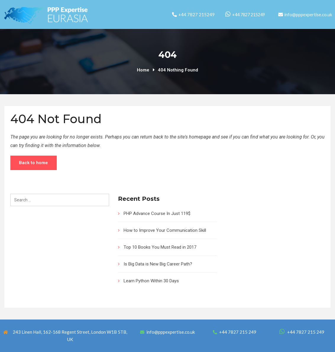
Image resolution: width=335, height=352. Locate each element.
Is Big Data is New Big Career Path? (158, 264)
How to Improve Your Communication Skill (165, 230)
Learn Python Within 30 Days (151, 280)
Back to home (34, 162)
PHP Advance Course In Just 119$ (157, 213)
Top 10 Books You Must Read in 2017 (160, 247)
